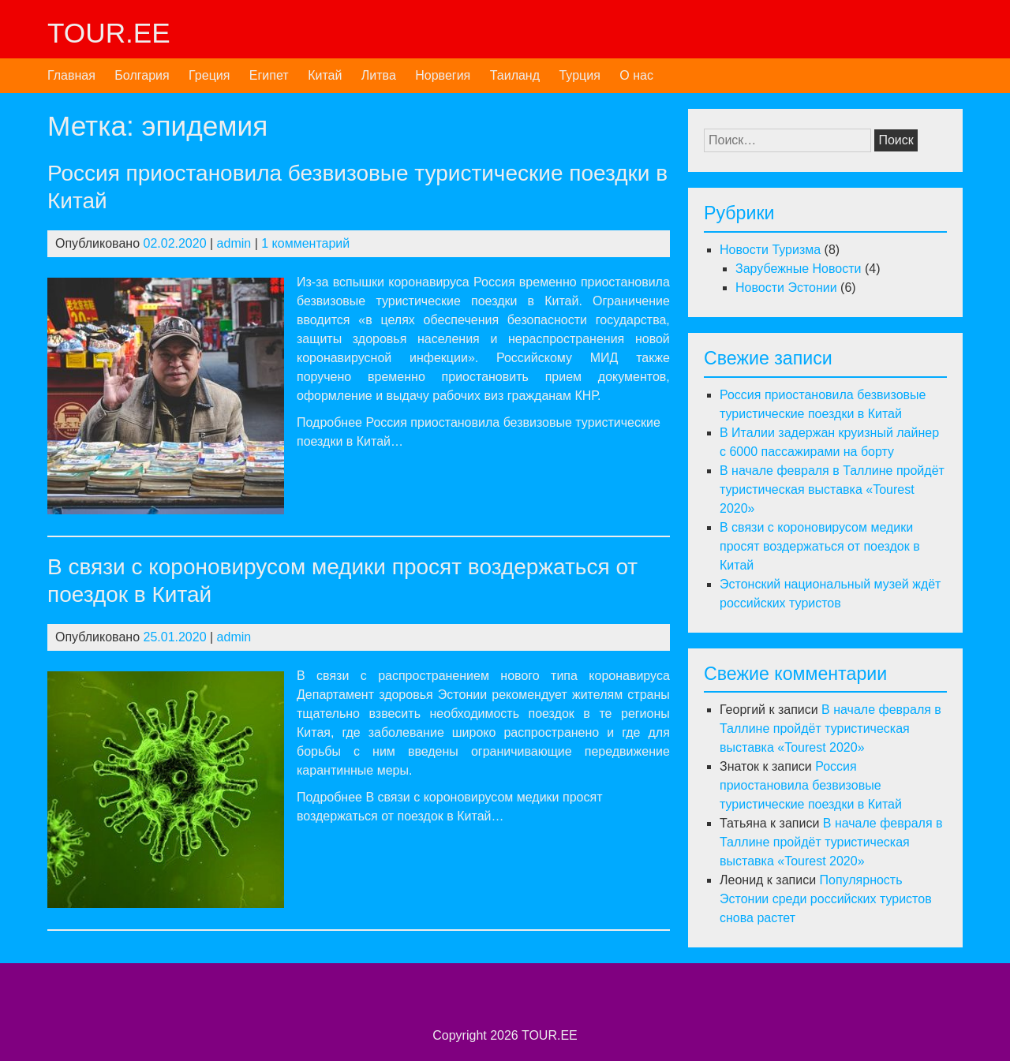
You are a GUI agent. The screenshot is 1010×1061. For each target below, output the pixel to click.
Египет (269, 75)
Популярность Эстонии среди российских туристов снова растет (826, 899)
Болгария (141, 75)
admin (234, 243)
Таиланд (515, 75)
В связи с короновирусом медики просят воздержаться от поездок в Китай (820, 546)
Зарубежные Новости (798, 268)
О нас (636, 75)
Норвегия (442, 75)
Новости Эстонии (786, 287)
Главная (71, 75)
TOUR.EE (108, 32)
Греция (209, 75)
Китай (325, 75)
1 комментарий (305, 243)
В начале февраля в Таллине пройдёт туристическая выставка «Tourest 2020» (832, 489)
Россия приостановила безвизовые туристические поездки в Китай (811, 785)
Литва (378, 75)
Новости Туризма (770, 249)
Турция (579, 75)
